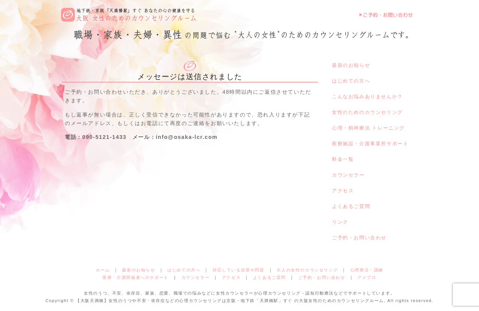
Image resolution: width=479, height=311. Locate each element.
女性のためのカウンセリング (367, 112)
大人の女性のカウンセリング (307, 270)
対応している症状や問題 (239, 270)
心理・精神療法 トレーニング (368, 128)
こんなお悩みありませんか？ (367, 96)
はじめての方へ (351, 81)
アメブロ (366, 277)
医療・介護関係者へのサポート (135, 277)
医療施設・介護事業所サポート (370, 143)
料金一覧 (343, 159)
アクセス (343, 190)
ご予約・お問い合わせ (359, 237)
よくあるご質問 (351, 206)
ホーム (103, 270)
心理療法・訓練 (366, 270)
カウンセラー (348, 175)
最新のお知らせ (351, 65)
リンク (340, 222)
